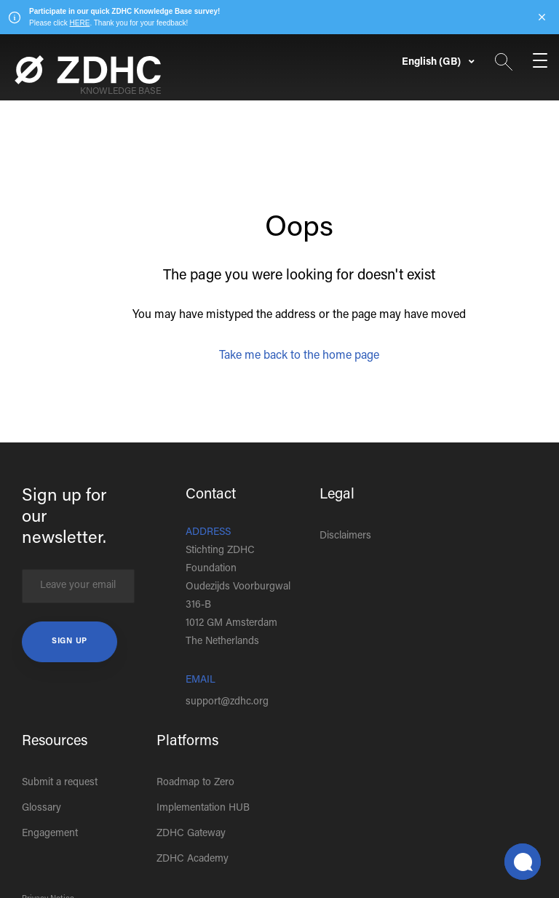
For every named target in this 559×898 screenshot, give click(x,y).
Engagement (50, 834)
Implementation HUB (203, 808)
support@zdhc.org (227, 702)
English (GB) (432, 62)
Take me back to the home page (299, 356)
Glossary (41, 808)
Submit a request (60, 783)
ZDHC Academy (192, 859)
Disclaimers (345, 536)
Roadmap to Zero (195, 783)
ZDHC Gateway (191, 834)
